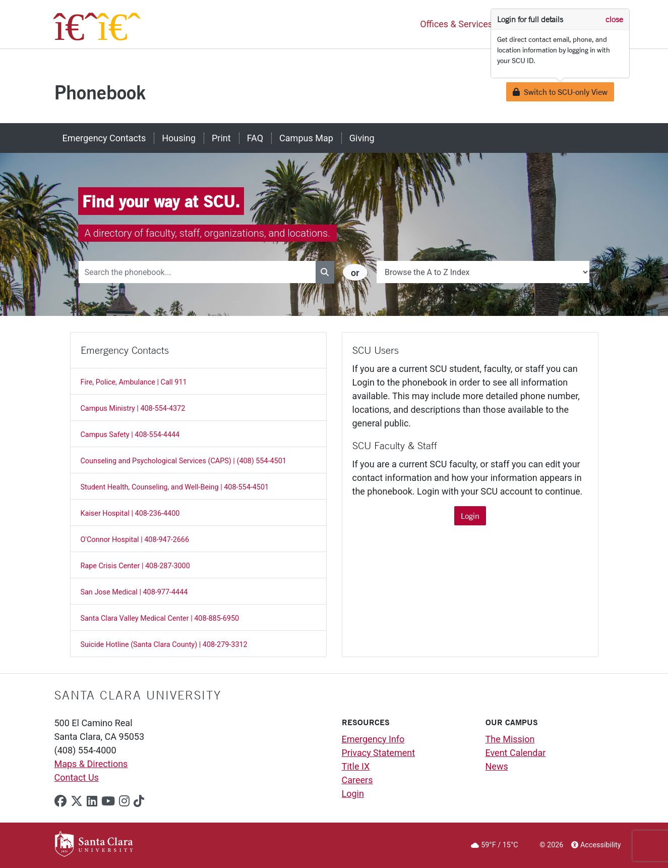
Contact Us (76, 777)
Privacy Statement (378, 752)
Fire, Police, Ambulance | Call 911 (134, 382)
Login (470, 515)
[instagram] (124, 801)
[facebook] (60, 801)
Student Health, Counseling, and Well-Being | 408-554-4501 (175, 487)
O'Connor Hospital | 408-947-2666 (135, 539)
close (614, 19)
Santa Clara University (137, 695)
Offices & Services (456, 24)
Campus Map (306, 138)
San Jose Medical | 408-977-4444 (134, 592)
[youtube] (108, 801)
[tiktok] (139, 801)
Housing (179, 138)
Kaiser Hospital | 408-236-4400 (130, 513)
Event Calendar (515, 752)
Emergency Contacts (104, 138)
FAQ (255, 138)
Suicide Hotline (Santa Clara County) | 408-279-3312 (164, 644)
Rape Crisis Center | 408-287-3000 (135, 566)
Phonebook (100, 92)
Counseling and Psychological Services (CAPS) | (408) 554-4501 (183, 461)
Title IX (356, 766)
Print (221, 138)
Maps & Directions (91, 763)
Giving (362, 138)
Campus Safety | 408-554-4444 (130, 434)
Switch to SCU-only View (560, 91)
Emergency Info (373, 739)
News (496, 766)
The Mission (510, 739)
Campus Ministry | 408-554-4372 (133, 408)
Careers (357, 780)
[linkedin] (92, 801)
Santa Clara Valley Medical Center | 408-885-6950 (160, 618)
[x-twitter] (77, 801)
